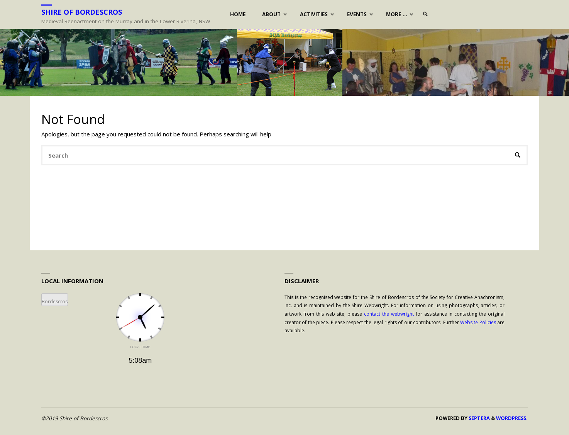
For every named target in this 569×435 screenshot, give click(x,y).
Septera (478, 418)
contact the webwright (389, 314)
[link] (425, 14)
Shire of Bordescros (81, 11)
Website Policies (478, 322)
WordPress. (512, 418)
